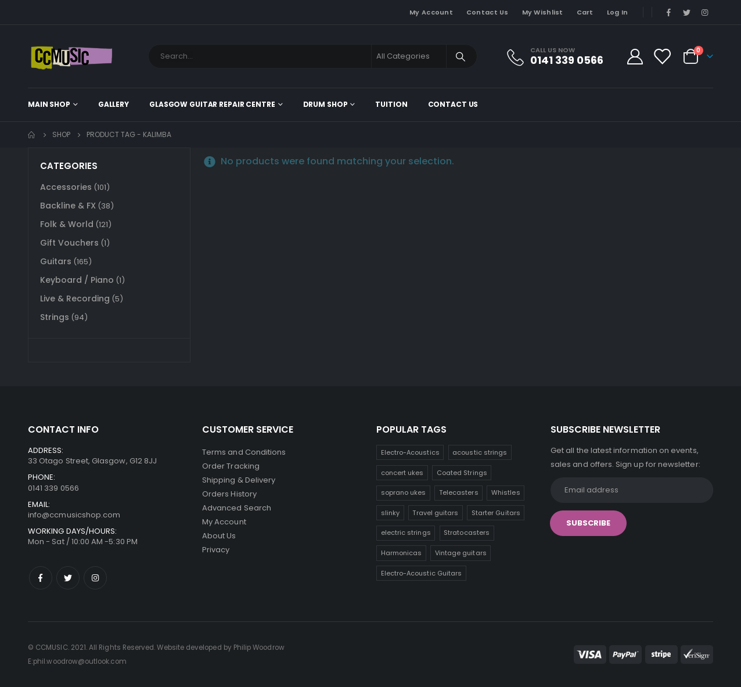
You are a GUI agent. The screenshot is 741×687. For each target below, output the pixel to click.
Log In (617, 12)
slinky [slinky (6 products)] (390, 512)
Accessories (66, 187)
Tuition (391, 104)
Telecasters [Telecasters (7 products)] (459, 492)
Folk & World (66, 224)
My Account (431, 12)
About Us (219, 535)
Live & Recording (75, 298)
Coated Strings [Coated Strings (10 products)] (462, 472)
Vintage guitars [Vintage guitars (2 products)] (461, 552)
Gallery (113, 104)
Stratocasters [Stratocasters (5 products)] (467, 532)
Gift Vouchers (69, 243)
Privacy (215, 549)
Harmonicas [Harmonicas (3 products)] (401, 552)
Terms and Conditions (244, 452)
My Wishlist (542, 12)
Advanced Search (236, 507)
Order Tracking (231, 466)
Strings (54, 317)
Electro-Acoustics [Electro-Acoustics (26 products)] (410, 452)
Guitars (55, 261)
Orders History (229, 493)
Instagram (95, 577)
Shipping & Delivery (238, 479)
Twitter (68, 577)
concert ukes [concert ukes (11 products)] (402, 472)
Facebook (40, 577)
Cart (585, 12)
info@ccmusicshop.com (74, 514)
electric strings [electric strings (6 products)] (406, 532)
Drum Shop (325, 104)
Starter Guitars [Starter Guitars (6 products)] (496, 512)
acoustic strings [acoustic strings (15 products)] (479, 452)
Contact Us (487, 12)
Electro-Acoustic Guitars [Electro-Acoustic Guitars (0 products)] (421, 573)
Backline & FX (68, 205)
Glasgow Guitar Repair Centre (212, 104)
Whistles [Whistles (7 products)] (505, 492)
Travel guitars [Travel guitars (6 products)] (435, 512)
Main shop (49, 104)
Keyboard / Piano (77, 280)
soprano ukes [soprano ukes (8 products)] (403, 492)
